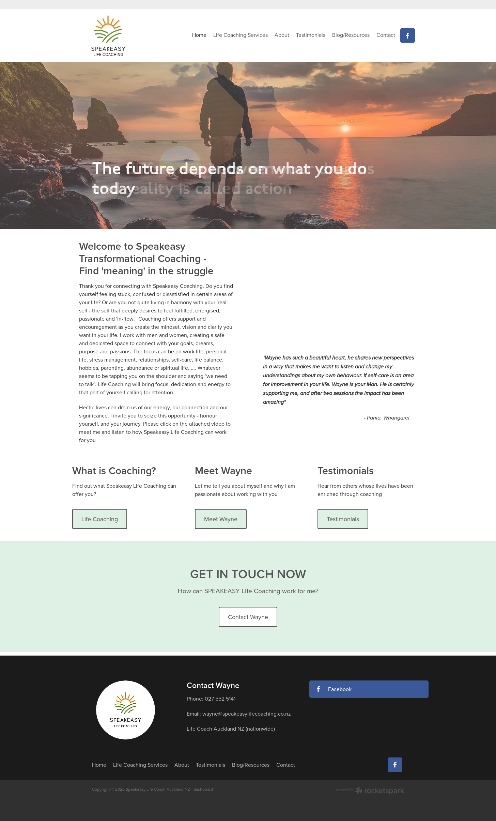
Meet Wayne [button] (220, 519)
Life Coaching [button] (99, 519)
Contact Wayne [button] (248, 617)
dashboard (203, 789)
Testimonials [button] (343, 519)
